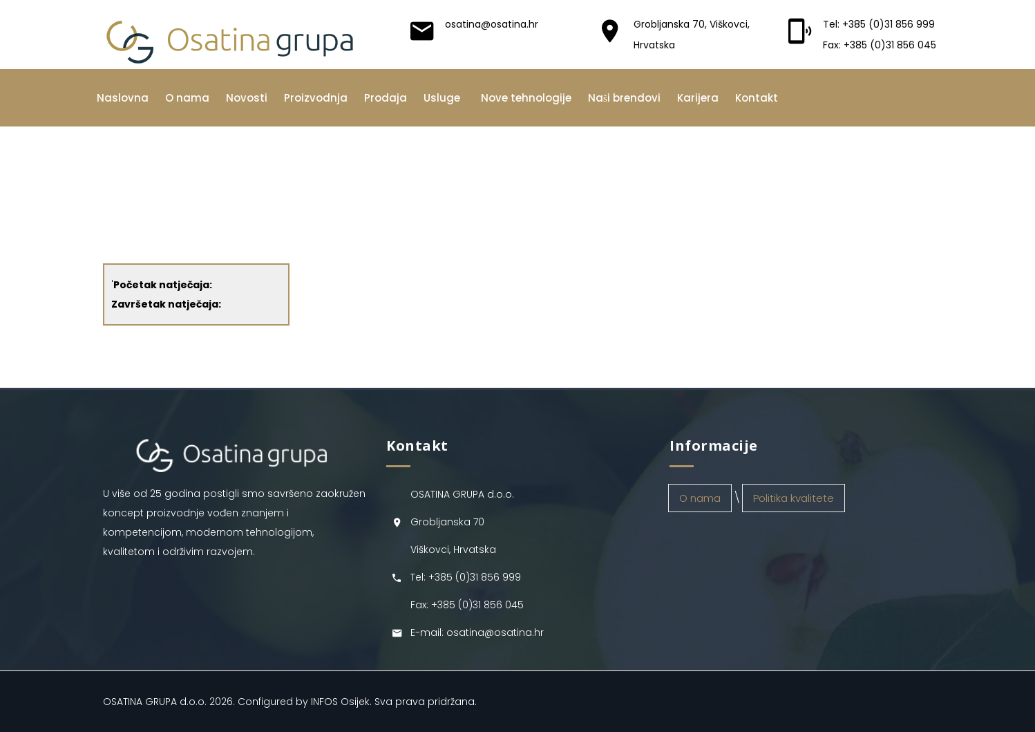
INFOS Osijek (340, 701)
